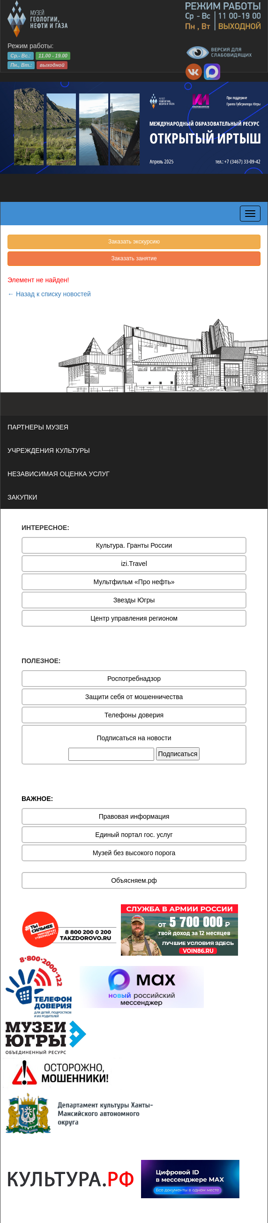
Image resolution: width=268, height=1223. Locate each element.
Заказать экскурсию (134, 241)
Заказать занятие (133, 258)
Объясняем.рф (134, 880)
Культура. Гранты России (134, 545)
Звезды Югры (134, 600)
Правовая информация (134, 816)
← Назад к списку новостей (49, 294)
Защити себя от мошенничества (134, 697)
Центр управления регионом (134, 618)
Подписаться (178, 754)
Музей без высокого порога (134, 853)
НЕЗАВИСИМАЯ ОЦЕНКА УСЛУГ (58, 474)
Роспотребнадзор (134, 678)
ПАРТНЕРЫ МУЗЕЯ (37, 427)
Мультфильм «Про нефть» (133, 582)
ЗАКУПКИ (22, 497)
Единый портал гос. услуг (133, 834)
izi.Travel (134, 563)
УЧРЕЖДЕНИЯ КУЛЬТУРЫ (48, 450)
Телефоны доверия (134, 715)
